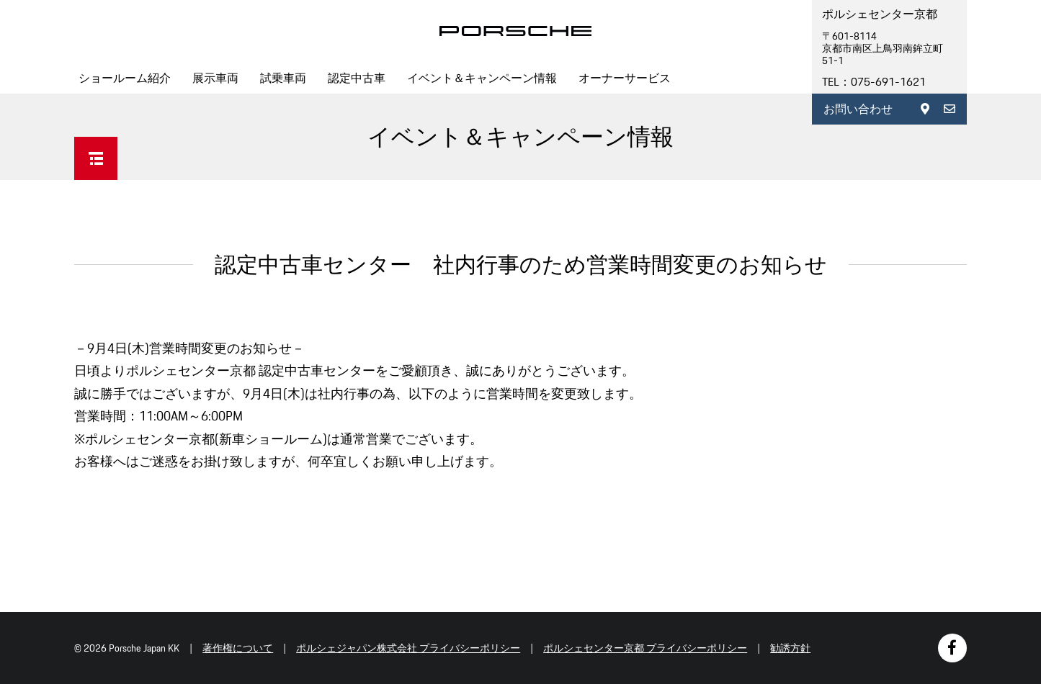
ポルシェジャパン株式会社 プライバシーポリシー (408, 648)
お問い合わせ (858, 109)
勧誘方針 (790, 648)
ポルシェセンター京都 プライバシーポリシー (645, 648)
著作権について (237, 648)
